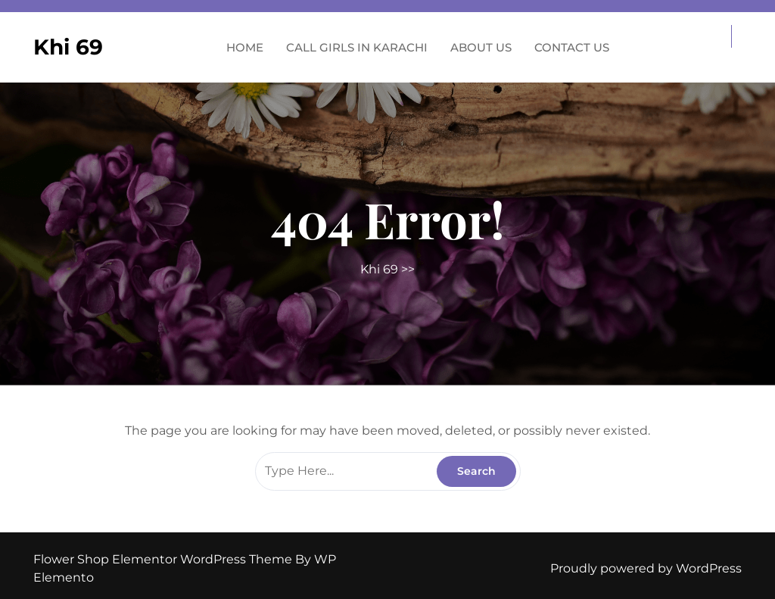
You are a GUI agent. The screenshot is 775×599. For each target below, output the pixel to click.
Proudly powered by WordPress (646, 568)
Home (244, 47)
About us (481, 47)
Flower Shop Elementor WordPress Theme (164, 559)
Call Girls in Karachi (357, 47)
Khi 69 (68, 47)
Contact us (571, 47)
